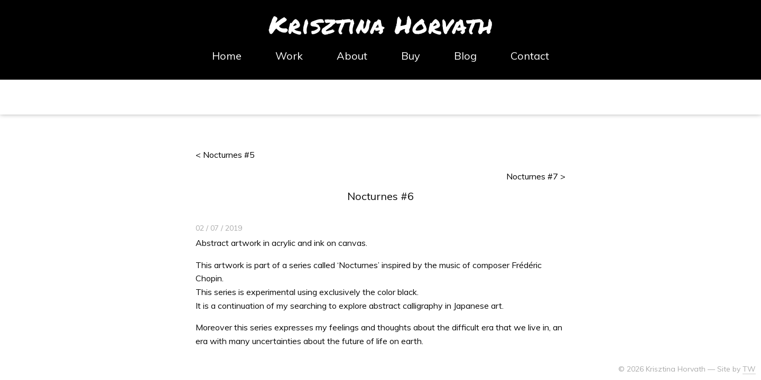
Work (289, 56)
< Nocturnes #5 (225, 154)
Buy (410, 56)
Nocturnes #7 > (535, 176)
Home (227, 56)
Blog (465, 56)
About (352, 56)
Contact (530, 56)
